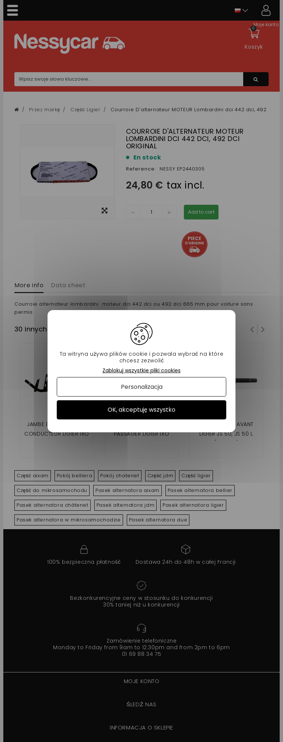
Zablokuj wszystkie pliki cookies (141, 370)
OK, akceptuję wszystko (141, 409)
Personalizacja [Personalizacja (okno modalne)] (142, 387)
